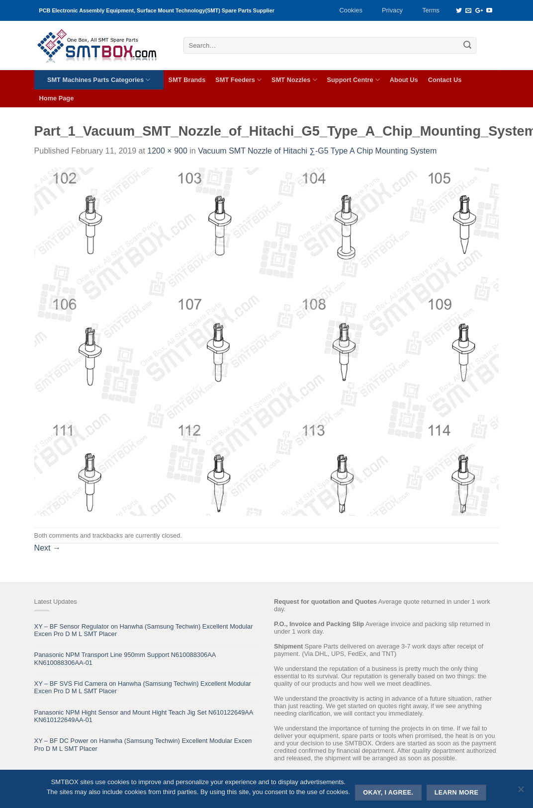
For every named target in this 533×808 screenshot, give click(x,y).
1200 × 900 (167, 151)
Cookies (351, 10)
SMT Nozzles (294, 79)
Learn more (457, 792)
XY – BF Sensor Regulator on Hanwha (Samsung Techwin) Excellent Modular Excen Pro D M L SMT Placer (143, 630)
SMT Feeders (238, 79)
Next (47, 548)
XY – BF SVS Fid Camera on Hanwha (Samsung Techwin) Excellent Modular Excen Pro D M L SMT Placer (142, 687)
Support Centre (353, 79)
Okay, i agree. (388, 792)
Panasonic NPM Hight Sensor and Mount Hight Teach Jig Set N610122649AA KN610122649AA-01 (143, 716)
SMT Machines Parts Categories (98, 79)
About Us (404, 79)
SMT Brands (187, 79)
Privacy (392, 10)
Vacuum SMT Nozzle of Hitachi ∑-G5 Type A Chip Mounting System (317, 151)
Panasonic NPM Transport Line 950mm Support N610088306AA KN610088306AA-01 (125, 658)
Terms (431, 10)
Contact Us (445, 79)
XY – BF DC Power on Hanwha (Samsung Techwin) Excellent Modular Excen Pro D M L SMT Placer (143, 744)
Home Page (56, 98)
